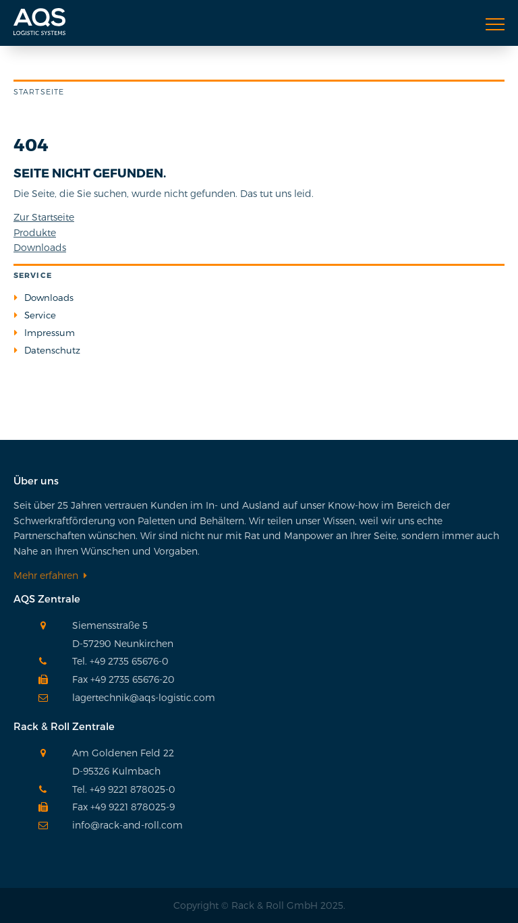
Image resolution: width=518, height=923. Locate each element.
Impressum (49, 332)
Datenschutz (52, 350)
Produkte (34, 232)
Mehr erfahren (45, 575)
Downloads (39, 247)
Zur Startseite (43, 217)
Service (40, 315)
